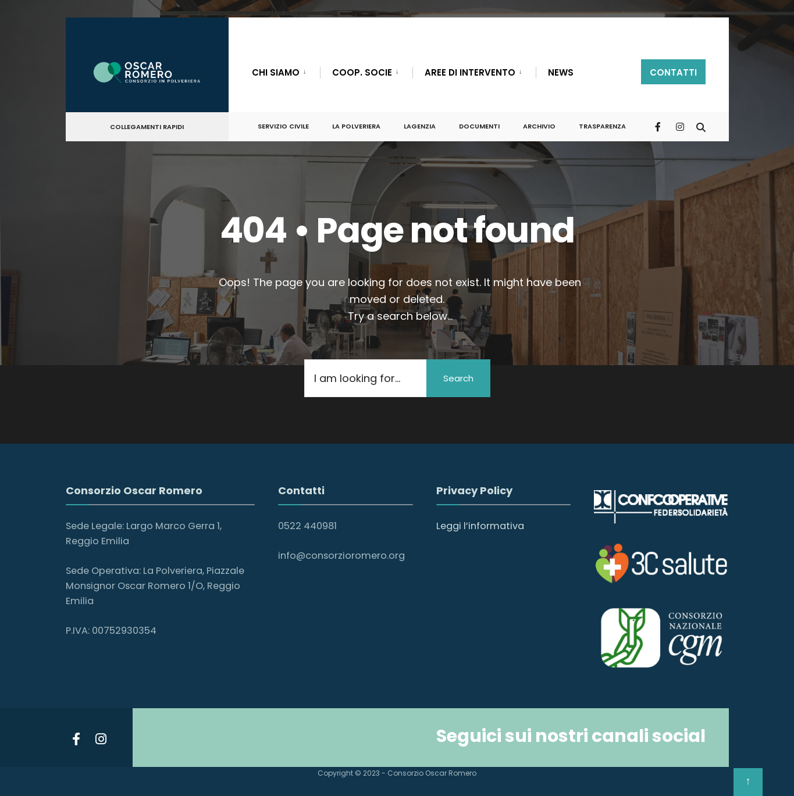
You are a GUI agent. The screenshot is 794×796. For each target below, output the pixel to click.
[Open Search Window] (700, 126)
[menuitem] (286, 70)
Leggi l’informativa (480, 526)
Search (458, 378)
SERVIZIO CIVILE (283, 126)
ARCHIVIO (539, 126)
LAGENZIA (420, 126)
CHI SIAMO (276, 72)
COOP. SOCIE (362, 72)
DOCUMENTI (479, 126)
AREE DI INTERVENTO (470, 72)
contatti (673, 72)
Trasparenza (602, 126)
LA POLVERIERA (356, 126)
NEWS (561, 72)
